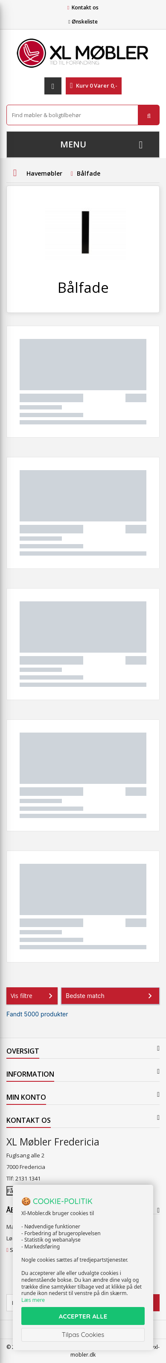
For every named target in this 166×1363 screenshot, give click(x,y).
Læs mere (33, 1300)
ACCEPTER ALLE (83, 1316)
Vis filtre (33, 996)
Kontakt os (85, 7)
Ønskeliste (82, 21)
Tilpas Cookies (83, 1335)
